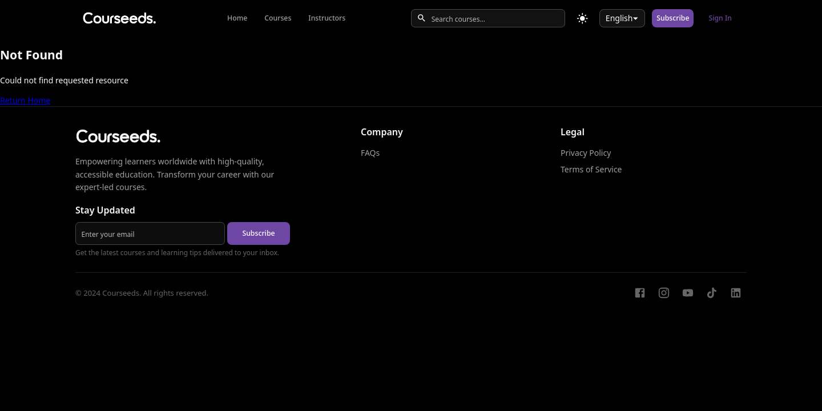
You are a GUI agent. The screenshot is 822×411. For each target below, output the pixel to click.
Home (237, 18)
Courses (277, 18)
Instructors (326, 18)
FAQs (370, 152)
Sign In (720, 18)
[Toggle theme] (582, 18)
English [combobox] (619, 18)
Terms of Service (591, 169)
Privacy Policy (586, 152)
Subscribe (672, 18)
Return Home (25, 100)
